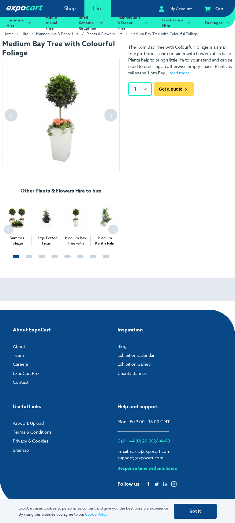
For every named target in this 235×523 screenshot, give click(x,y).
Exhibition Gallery (134, 364)
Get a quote (174, 89)
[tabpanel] (17, 222)
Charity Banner (132, 373)
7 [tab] (92, 259)
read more (180, 73)
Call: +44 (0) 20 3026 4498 (144, 441)
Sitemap (21, 450)
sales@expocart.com (150, 451)
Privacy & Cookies (30, 441)
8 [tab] (104, 259)
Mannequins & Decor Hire (133, 22)
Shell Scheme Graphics (92, 22)
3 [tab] (40, 259)
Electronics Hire (177, 22)
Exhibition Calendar (136, 355)
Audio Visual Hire (56, 22)
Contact (20, 382)
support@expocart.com (140, 458)
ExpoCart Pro (26, 373)
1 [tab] (15, 259)
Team (18, 355)
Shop (70, 8)
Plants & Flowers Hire (105, 33)
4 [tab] (53, 259)
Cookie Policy (96, 514)
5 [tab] (66, 259)
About (19, 346)
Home (8, 33)
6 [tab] (79, 259)
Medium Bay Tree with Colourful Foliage (164, 33)
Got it (195, 511)
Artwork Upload (28, 423)
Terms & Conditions (32, 432)
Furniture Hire (19, 22)
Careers (20, 364)
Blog (122, 346)
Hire (98, 8)
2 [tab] (27, 259)
